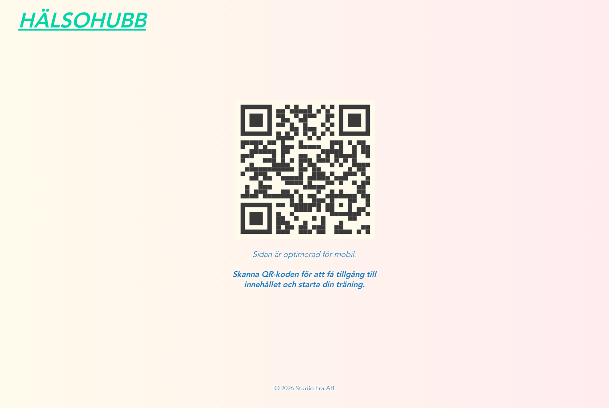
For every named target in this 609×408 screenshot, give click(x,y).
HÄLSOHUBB (82, 20)
